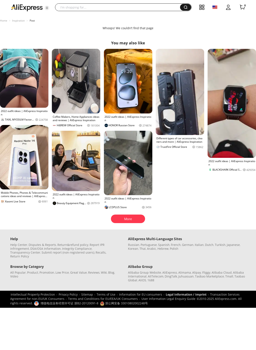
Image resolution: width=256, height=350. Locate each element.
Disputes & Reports (42, 245)
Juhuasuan (186, 276)
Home (3, 20)
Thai (143, 249)
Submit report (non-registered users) (68, 252)
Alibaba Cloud (222, 272)
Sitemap (87, 294)
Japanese (233, 245)
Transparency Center (25, 252)
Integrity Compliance (77, 249)
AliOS (142, 280)
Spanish (164, 245)
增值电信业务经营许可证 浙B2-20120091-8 (69, 303)
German (187, 245)
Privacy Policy (68, 294)
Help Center (18, 245)
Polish (174, 249)
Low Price (62, 272)
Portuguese (149, 245)
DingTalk (171, 276)
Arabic (151, 249)
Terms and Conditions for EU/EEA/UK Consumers (103, 299)
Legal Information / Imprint (186, 294)
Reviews (94, 272)
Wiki (104, 272)
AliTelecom (155, 276)
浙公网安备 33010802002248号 (124, 303)
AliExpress (169, 272)
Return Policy (19, 256)
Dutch (209, 245)
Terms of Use (106, 294)
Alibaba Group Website (144, 272)
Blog (111, 272)
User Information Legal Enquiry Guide (168, 299)
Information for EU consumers (140, 294)
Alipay (196, 272)
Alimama (184, 272)
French (176, 245)
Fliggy (206, 272)
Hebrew (163, 249)
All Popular (18, 272)
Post (32, 20)
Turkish (220, 245)
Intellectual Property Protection (33, 294)
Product (32, 272)
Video (14, 276)
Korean (133, 249)
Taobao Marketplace (209, 276)
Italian (199, 245)
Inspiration (18, 20)
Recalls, (101, 252)
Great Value (78, 272)
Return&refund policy (72, 245)
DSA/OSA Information (45, 249)
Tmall (229, 276)
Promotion (46, 272)
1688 (150, 280)
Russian (133, 245)
